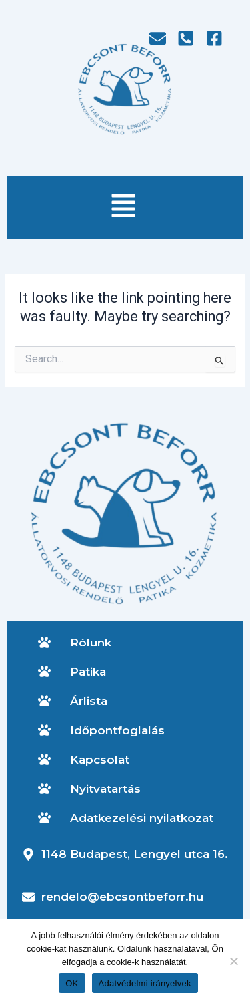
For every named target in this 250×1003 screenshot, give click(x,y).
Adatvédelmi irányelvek (145, 983)
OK (71, 983)
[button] (123, 208)
